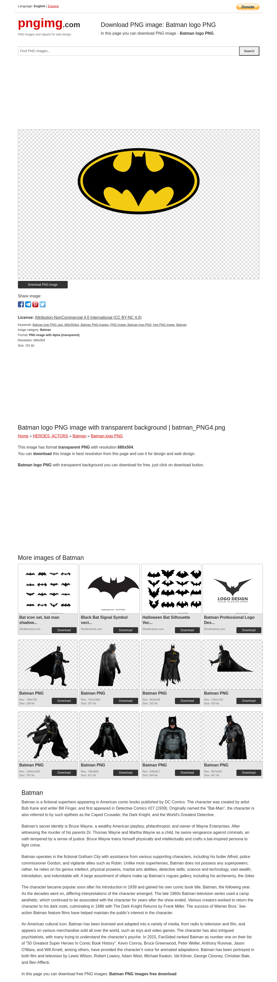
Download (64, 630)
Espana (53, 6)
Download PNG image (42, 284)
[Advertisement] (138, 94)
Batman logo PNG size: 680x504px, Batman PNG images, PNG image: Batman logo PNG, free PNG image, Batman (110, 325)
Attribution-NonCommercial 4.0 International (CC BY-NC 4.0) (88, 317)
